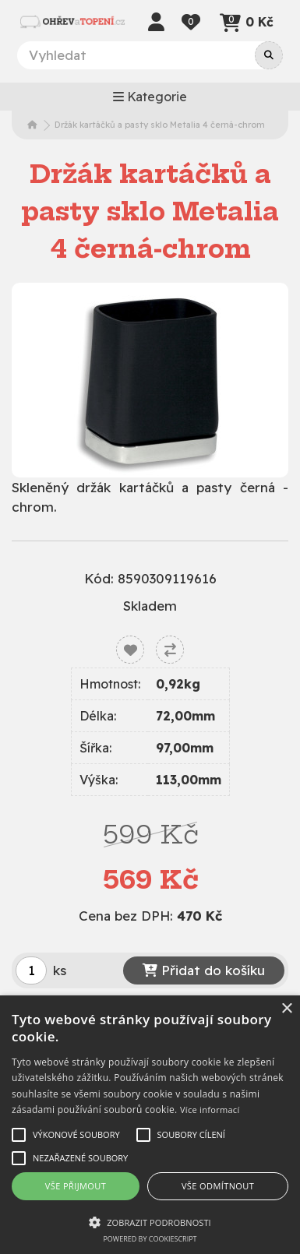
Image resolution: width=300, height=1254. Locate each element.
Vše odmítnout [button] (218, 1186)
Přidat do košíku (204, 970)
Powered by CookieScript (149, 1239)
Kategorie (150, 97)
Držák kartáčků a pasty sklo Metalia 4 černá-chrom (160, 124)
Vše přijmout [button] (75, 1186)
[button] (150, 1222)
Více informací (210, 1109)
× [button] (286, 1009)
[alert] (150, 1124)
